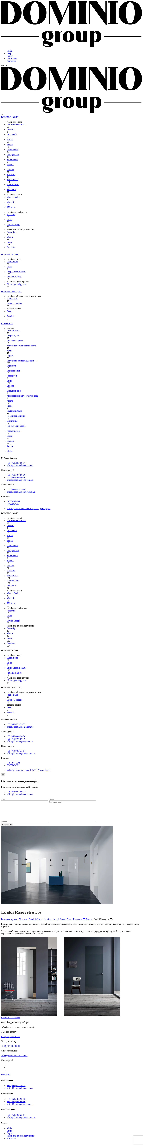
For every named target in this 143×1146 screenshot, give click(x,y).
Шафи (10, 451)
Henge (10, 144)
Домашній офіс (14, 391)
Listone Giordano (14, 303)
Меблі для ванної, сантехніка (20, 1140)
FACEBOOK (13, 504)
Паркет (10, 56)
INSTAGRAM (13, 501)
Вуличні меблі (13, 330)
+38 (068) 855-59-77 (16, 463)
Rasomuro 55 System (82, 923)
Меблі (9, 51)
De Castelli (12, 134)
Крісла (10, 401)
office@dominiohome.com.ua (20, 465)
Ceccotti (10, 129)
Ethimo (10, 139)
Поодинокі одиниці (16, 416)
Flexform (11, 174)
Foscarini (11, 214)
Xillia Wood (12, 159)
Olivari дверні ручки (16, 284)
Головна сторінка (9, 923)
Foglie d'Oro (12, 298)
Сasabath (11, 247)
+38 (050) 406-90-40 (16, 477)
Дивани (10, 386)
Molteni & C (12, 179)
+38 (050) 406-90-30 (16, 475)
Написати (5, 1079)
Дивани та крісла (15, 340)
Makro (10, 237)
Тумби (10, 446)
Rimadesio (11, 189)
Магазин (23, 923)
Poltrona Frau (13, 184)
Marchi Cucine (13, 197)
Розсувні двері (13, 431)
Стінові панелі (13, 371)
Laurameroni (12, 149)
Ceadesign (11, 232)
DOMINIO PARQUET (11, 291)
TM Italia (11, 207)
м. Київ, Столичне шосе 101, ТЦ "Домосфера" (28, 508)
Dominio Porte (35, 923)
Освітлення (12, 421)
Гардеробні (12, 376)
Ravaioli (10, 316)
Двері (9, 53)
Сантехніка (12, 58)
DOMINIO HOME (9, 117)
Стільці (10, 441)
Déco (9, 311)
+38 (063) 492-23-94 (16, 489)
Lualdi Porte (12, 261)
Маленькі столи (14, 411)
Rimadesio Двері (14, 276)
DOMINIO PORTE (10, 254)
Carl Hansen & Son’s (16, 124)
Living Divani (13, 154)
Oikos (9, 266)
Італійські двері (51, 923)
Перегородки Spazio (16, 426)
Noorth (10, 242)
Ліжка (9, 406)
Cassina (10, 169)
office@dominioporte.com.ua (20, 480)
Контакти (11, 61)
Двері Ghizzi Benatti (16, 271)
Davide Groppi (13, 224)
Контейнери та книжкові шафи (21, 346)
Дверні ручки (13, 335)
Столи (10, 436)
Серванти (11, 366)
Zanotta (10, 164)
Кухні (9, 351)
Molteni (10, 202)
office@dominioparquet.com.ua (21, 492)
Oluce (9, 219)
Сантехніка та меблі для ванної (21, 361)
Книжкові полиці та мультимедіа (22, 396)
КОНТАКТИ (7, 323)
